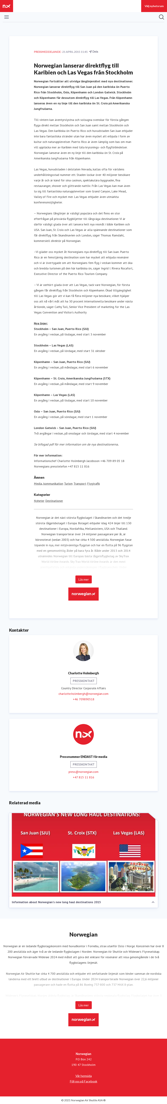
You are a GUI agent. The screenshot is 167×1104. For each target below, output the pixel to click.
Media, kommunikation (48, 484)
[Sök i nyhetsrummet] (161, 17)
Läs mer (83, 579)
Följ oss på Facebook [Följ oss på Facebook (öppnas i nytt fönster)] (83, 1081)
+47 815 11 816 (83, 777)
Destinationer (54, 501)
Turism (68, 484)
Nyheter (39, 501)
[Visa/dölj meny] (6, 17)
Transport (80, 484)
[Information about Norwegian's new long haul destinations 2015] (83, 855)
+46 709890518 (83, 699)
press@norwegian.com (83, 772)
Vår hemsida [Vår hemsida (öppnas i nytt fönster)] (83, 1076)
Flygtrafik (93, 484)
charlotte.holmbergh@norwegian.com (83, 694)
